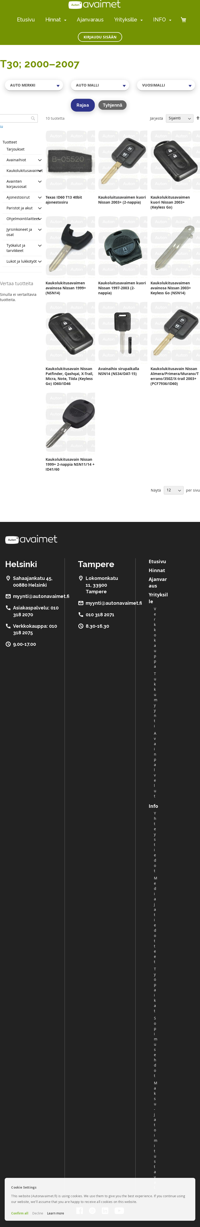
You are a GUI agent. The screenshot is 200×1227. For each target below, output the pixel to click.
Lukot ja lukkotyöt (22, 261)
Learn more (55, 1213)
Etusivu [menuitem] (26, 19)
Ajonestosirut (18, 197)
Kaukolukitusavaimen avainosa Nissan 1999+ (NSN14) (66, 287)
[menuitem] (64, 20)
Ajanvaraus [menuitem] (90, 19)
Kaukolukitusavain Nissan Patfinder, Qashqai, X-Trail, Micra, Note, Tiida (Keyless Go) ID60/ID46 (69, 376)
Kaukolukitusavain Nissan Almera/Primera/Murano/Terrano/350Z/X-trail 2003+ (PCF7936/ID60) (175, 376)
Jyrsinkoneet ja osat (19, 232)
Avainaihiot (16, 159)
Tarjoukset (15, 149)
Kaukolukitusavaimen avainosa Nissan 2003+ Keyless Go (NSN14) (171, 287)
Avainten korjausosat (17, 184)
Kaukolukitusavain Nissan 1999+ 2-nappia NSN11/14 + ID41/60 (70, 464)
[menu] (94, 20)
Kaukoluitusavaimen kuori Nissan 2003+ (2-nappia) (122, 200)
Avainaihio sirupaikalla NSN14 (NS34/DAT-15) (118, 371)
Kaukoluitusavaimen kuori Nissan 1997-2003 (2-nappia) (122, 287)
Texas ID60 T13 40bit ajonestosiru (64, 200)
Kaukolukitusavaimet (25, 170)
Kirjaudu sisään (100, 36)
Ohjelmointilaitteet (23, 218)
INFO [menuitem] (159, 19)
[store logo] (94, 4)
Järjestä (156, 118)
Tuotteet (10, 142)
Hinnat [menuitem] (53, 19)
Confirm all (19, 1213)
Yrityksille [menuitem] (125, 19)
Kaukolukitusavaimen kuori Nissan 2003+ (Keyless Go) (170, 202)
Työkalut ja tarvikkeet (16, 248)
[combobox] (34, 85)
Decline (37, 1213)
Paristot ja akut (20, 207)
